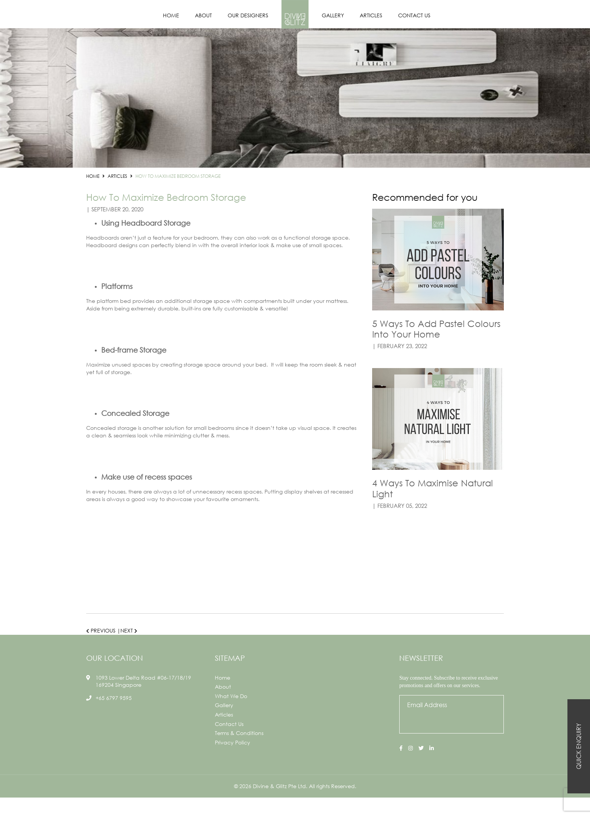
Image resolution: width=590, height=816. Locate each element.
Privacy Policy (232, 760)
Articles (371, 15)
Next (128, 630)
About (203, 15)
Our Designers (248, 15)
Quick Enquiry (578, 746)
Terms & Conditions (239, 751)
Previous (101, 630)
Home (171, 15)
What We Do (231, 714)
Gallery (333, 15)
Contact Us (414, 15)
